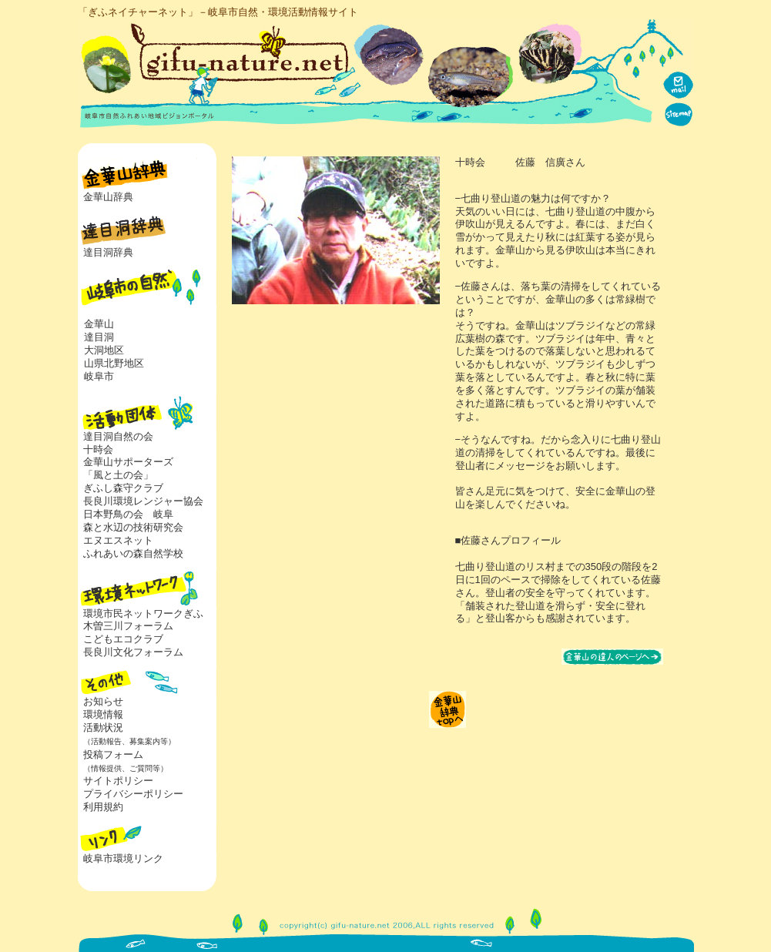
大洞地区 (104, 350)
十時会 (98, 449)
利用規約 (103, 807)
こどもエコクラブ (123, 639)
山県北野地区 (114, 363)
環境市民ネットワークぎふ (143, 613)
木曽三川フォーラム (128, 626)
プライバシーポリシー (133, 793)
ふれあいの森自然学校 (133, 553)
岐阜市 (99, 376)
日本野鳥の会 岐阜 (128, 514)
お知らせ (103, 701)
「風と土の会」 (118, 475)
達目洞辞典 (108, 252)
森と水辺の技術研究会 (133, 527)
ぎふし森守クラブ (123, 488)
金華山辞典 (108, 197)
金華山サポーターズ (128, 462)
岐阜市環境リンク (123, 858)
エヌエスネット (118, 540)
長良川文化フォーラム (133, 652)
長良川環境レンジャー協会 (143, 501)
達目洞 (99, 337)
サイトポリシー (118, 780)
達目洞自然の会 (118, 436)
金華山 (99, 324)
